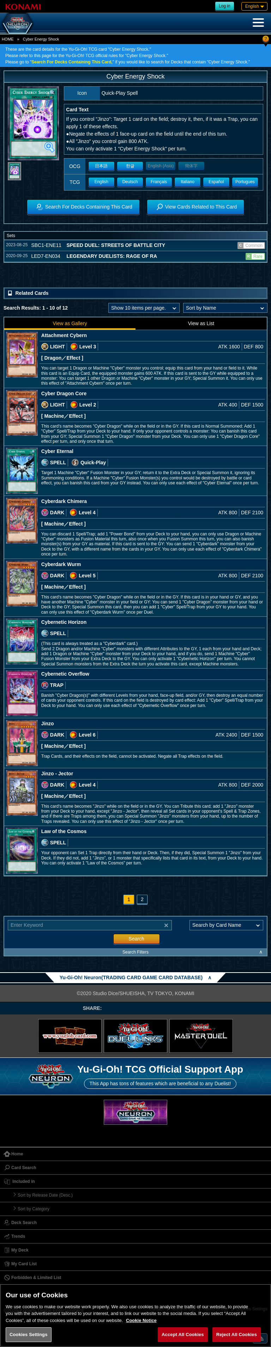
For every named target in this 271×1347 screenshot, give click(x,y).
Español (216, 181)
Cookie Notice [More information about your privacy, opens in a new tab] (141, 1320)
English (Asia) (160, 165)
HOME (8, 39)
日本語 (101, 165)
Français (159, 181)
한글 (130, 165)
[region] (135, 1315)
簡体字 (191, 165)
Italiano (187, 181)
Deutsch (130, 181)
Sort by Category (33, 1208)
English (101, 181)
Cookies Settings (29, 1334)
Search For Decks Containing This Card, (71, 62)
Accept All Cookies (183, 1334)
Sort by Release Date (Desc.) (45, 1195)
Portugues (245, 181)
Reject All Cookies (236, 1334)
